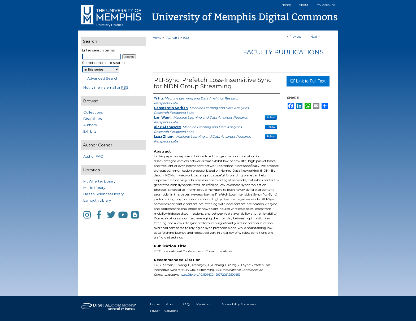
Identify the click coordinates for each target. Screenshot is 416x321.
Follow (271, 117)
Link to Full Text (308, 81)
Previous (295, 36)
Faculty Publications (283, 52)
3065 (186, 38)
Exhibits (89, 131)
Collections (93, 112)
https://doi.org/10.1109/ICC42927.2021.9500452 (210, 274)
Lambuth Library (97, 200)
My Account (205, 304)
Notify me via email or (105, 87)
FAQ (186, 304)
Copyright (171, 311)
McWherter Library (99, 181)
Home (157, 38)
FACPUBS (172, 38)
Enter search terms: (98, 50)
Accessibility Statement (239, 304)
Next (313, 36)
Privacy (154, 311)
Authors (90, 125)
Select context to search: (103, 62)
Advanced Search (102, 78)
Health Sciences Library (103, 194)
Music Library (94, 187)
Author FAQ (93, 156)
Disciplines (92, 118)
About (171, 304)
